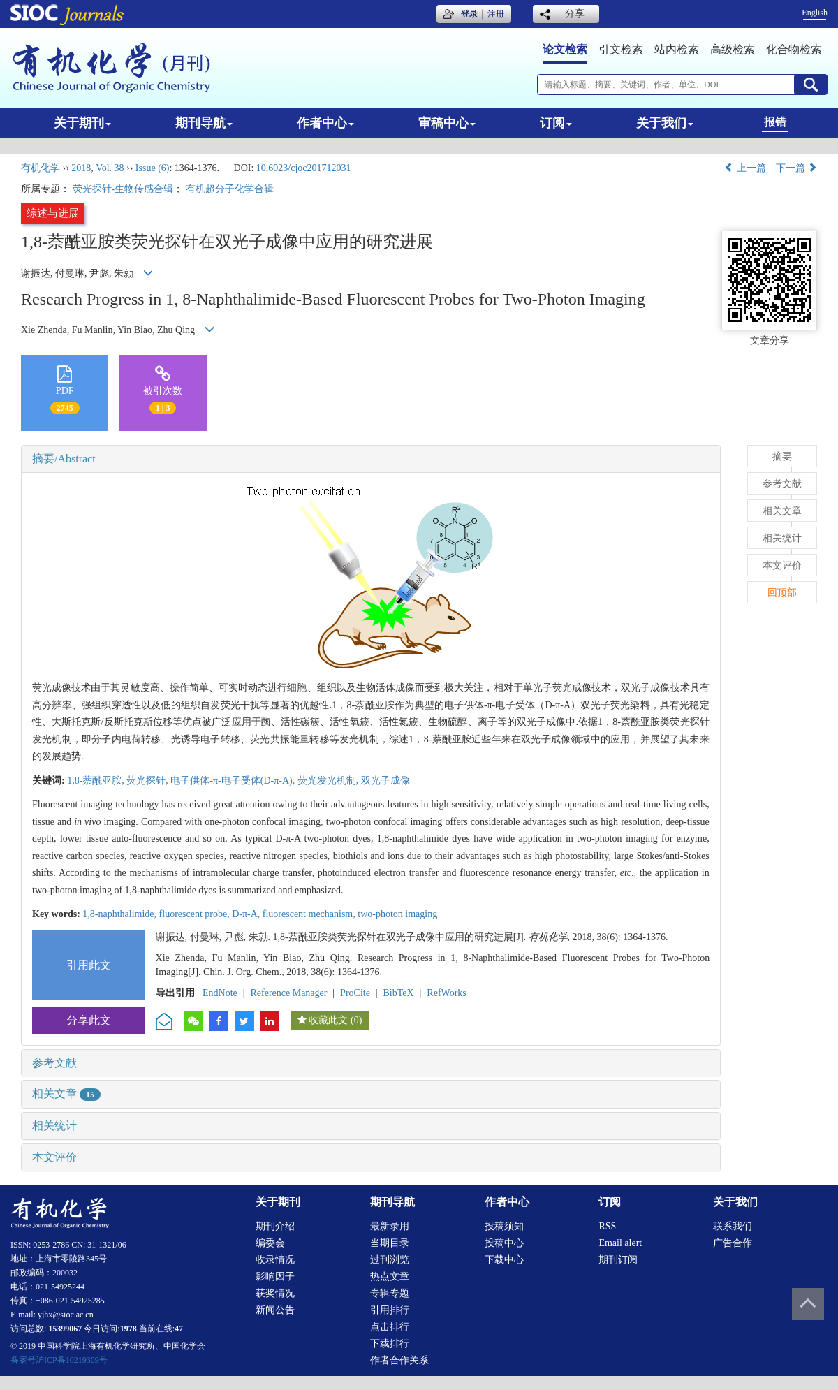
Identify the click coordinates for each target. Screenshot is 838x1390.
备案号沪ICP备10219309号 (59, 1360)
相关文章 (66, 1093)
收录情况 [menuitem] (275, 1259)
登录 (469, 14)
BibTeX (398, 993)
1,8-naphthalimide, (120, 914)
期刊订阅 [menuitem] (618, 1259)
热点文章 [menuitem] (389, 1276)
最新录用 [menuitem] (389, 1226)
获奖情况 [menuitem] (275, 1293)
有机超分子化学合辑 (230, 189)
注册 (495, 14)
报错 (775, 122)
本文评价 (54, 1157)
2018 (81, 168)
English (815, 12)
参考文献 (54, 1063)
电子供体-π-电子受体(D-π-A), (233, 780)
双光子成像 (385, 780)
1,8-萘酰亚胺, (96, 780)
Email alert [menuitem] (620, 1243)
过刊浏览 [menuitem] (389, 1259)
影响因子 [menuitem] (275, 1276)
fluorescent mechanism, (310, 914)
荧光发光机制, (329, 780)
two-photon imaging (397, 914)
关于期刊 (82, 123)
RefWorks (446, 993)
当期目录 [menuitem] (389, 1243)
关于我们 (664, 123)
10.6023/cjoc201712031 (303, 168)
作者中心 (325, 123)
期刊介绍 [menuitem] (275, 1226)
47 (179, 1328)
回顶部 (782, 592)
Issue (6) (152, 168)
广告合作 (732, 1243)
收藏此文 (328, 1020)
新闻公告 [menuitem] (275, 1310)
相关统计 (54, 1126)
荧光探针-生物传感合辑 (123, 189)
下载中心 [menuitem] (504, 1259)
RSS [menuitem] (607, 1226)
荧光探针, (148, 780)
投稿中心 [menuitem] (504, 1243)
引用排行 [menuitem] (389, 1310)
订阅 (556, 123)
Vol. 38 (110, 168)
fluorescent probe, (196, 914)
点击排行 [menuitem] (389, 1327)
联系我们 (732, 1226)
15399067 (65, 1328)
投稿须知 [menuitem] (504, 1226)
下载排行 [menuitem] (389, 1343)
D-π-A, (247, 914)
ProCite (355, 993)
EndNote (220, 993)
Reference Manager (288, 993)
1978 (128, 1328)
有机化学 (40, 168)
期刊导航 (204, 123)
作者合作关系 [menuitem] (399, 1360)
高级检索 (732, 49)
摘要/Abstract (64, 458)
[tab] (371, 459)
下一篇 (797, 168)
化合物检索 (794, 49)
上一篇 (745, 168)
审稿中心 (447, 123)
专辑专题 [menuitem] (389, 1293)
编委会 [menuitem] (270, 1243)
